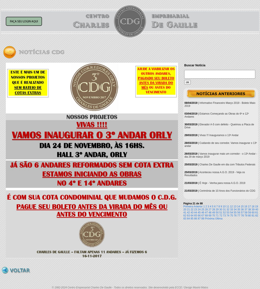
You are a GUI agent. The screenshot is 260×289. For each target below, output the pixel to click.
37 (246, 209)
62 (184, 215)
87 (199, 218)
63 (188, 215)
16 (245, 206)
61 (256, 212)
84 (188, 218)
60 (253, 212)
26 (206, 209)
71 (217, 215)
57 (242, 212)
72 (220, 215)
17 (249, 206)
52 (224, 212)
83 (184, 218)
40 (256, 209)
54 (231, 212)
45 (199, 212)
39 (253, 209)
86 (195, 218)
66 (199, 215)
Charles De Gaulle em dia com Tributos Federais (227, 164)
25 (202, 209)
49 (213, 212)
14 (238, 206)
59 (249, 212)
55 (235, 212)
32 (227, 209)
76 (235, 215)
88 (202, 218)
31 (224, 209)
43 (191, 212)
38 (249, 209)
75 (231, 215)
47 (206, 212)
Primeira (188, 206)
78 (242, 215)
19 (256, 206)
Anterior (198, 206)
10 (224, 206)
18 (253, 206)
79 (246, 215)
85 (191, 218)
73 (224, 215)
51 (220, 212)
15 (242, 206)
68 (206, 215)
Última (219, 218)
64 (191, 215)
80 (249, 215)
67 (202, 215)
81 (253, 215)
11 (227, 206)
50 (217, 212)
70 (213, 215)
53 (227, 212)
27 (210, 209)
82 (256, 215)
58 (246, 212)
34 (235, 209)
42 (188, 212)
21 (188, 209)
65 (195, 215)
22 (191, 209)
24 (199, 209)
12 (231, 206)
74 (227, 215)
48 (210, 212)
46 (202, 212)
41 (184, 212)
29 (217, 209)
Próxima (209, 218)
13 (235, 206)
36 (242, 209)
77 (238, 215)
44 (195, 212)
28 (213, 209)
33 (231, 209)
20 (184, 209)
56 (238, 212)
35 (238, 209)
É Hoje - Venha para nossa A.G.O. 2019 (222, 183)
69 (210, 215)
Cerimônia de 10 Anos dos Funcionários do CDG (227, 190)
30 (220, 209)
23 (195, 209)
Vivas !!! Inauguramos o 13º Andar (219, 135)
